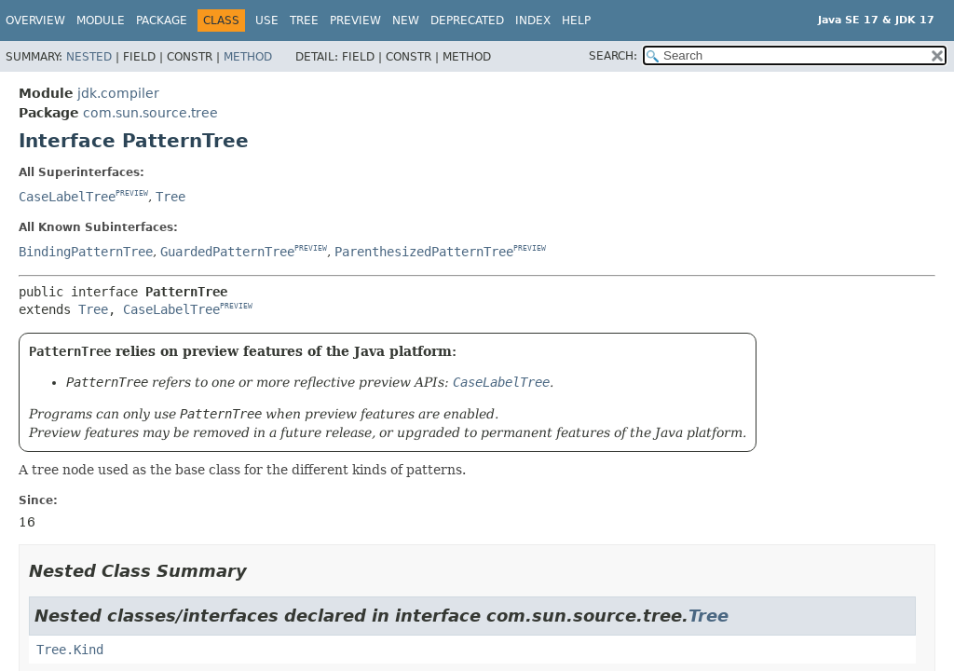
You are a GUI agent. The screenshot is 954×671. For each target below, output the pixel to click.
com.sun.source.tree (150, 112)
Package (161, 20)
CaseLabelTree (67, 196)
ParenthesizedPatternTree (423, 251)
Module (100, 20)
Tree (304, 20)
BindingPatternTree (86, 251)
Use (267, 20)
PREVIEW (132, 193)
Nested (89, 56)
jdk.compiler (118, 93)
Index (533, 20)
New (405, 20)
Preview (355, 20)
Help (576, 20)
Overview (35, 20)
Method (248, 56)
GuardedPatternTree (227, 251)
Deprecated (467, 20)
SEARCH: (613, 55)
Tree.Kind (69, 649)
